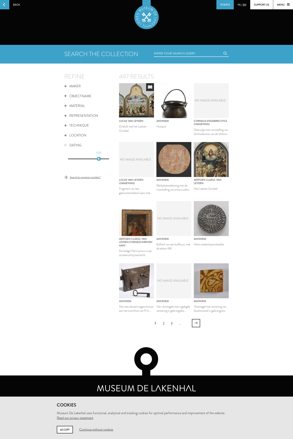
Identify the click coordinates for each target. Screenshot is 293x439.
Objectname (77, 96)
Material (74, 105)
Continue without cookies (96, 429)
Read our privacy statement (75, 417)
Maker (72, 86)
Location (75, 135)
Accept (65, 430)
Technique (76, 125)
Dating (72, 145)
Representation (81, 115)
